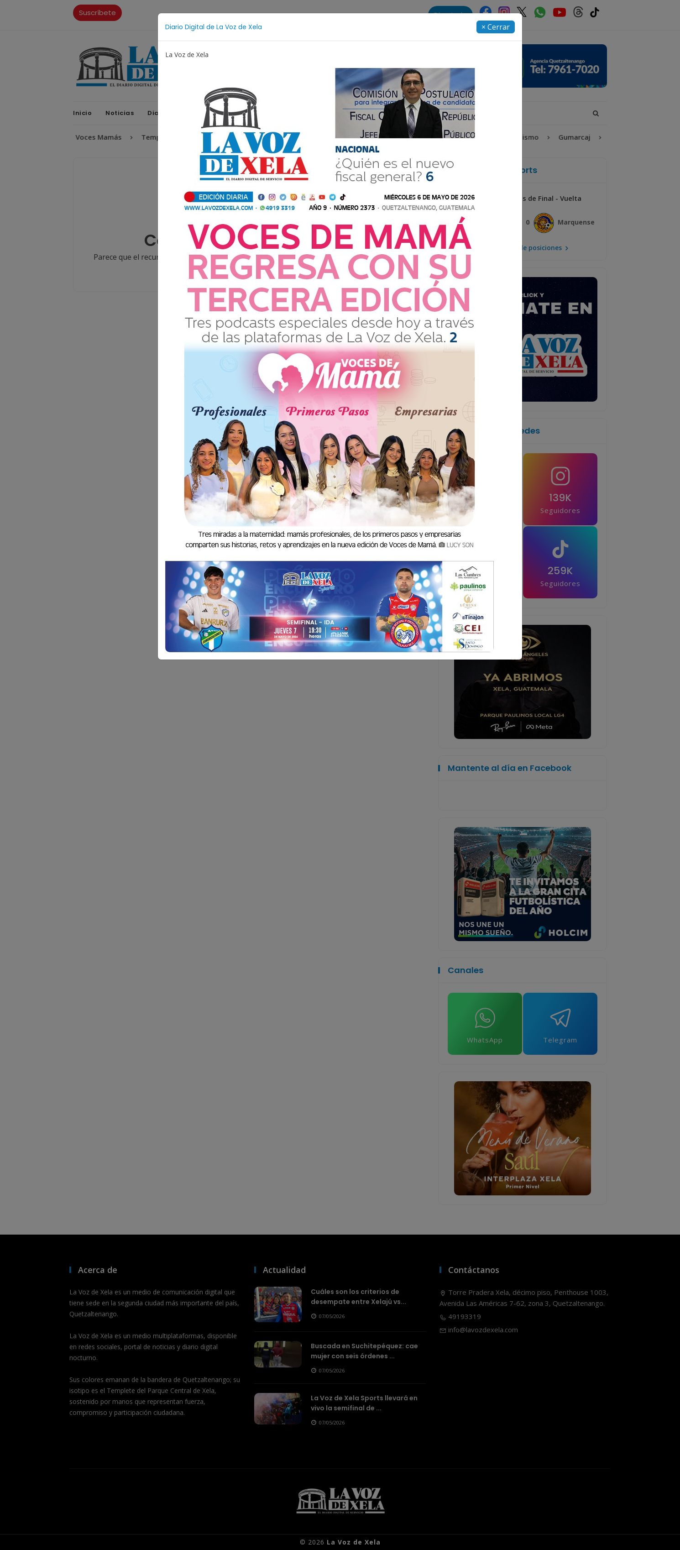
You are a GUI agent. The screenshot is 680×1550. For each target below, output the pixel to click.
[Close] (495, 27)
